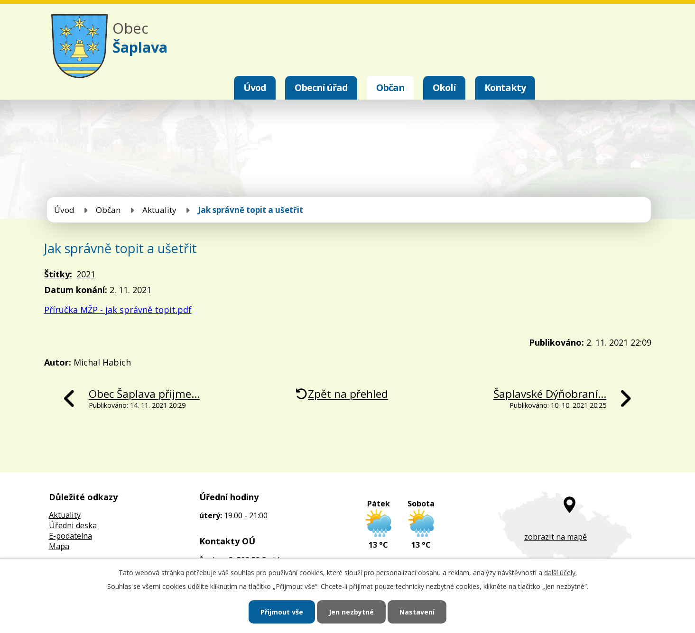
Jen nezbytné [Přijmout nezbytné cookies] (351, 611)
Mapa (59, 546)
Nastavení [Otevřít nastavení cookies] (417, 611)
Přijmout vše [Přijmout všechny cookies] (281, 611)
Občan (390, 87)
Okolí (444, 87)
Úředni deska (73, 525)
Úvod (254, 87)
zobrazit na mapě (555, 537)
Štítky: (58, 274)
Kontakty (505, 87)
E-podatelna (70, 536)
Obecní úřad (321, 87)
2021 (85, 274)
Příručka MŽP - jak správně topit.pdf (118, 309)
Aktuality (159, 209)
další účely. (560, 572)
